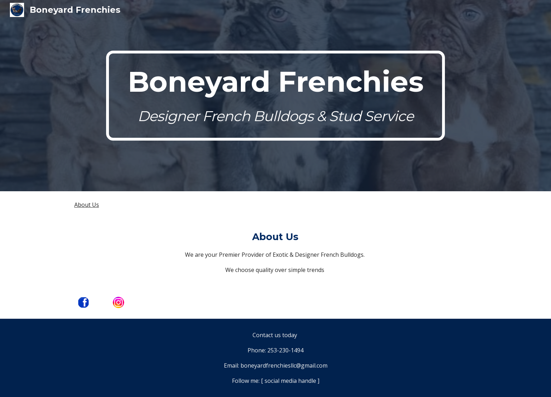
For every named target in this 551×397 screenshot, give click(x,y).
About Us (86, 205)
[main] (275, 95)
